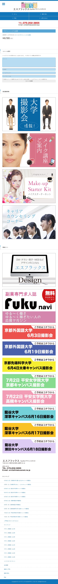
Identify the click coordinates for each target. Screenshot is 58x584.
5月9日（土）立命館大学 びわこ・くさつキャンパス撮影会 (17, 484)
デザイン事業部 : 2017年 (9, 528)
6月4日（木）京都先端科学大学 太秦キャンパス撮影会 (16, 508)
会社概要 (6, 565)
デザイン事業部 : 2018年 (9, 532)
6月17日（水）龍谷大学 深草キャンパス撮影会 (14, 492)
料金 (5, 577)
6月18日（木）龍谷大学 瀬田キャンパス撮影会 (14, 496)
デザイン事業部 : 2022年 (9, 548)
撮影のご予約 (7, 569)
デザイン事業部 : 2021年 (9, 544)
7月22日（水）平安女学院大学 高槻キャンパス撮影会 (16, 512)
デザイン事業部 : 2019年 (9, 536)
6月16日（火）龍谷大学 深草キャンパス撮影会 (14, 488)
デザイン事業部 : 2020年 (9, 540)
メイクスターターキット (9, 561)
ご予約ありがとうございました (11, 520)
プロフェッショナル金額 (25, 34)
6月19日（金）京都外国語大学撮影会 (12, 500)
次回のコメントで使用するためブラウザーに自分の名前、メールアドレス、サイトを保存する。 (26, 79)
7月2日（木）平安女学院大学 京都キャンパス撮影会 (16, 516)
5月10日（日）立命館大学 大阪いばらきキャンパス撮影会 (17, 480)
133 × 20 (17, 34)
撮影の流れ (6, 573)
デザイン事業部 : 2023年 (9, 553)
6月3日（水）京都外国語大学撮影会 (12, 504)
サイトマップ (7, 524)
